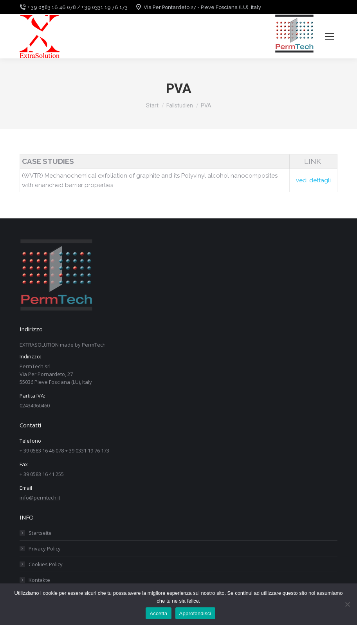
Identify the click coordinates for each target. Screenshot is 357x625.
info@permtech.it (40, 497)
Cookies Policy (46, 564)
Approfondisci (195, 613)
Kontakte (39, 579)
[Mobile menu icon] (329, 36)
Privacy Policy (45, 548)
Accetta (158, 613)
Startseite (40, 532)
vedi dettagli (313, 180)
